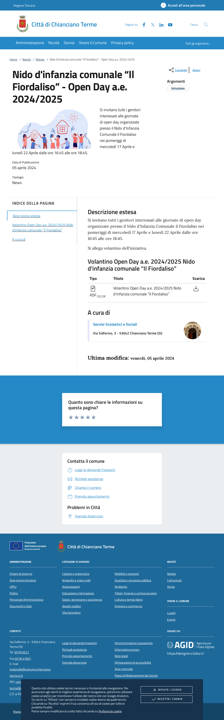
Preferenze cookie (110, 711)
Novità (26, 59)
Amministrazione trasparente (134, 643)
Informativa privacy (127, 649)
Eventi (171, 619)
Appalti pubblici (71, 606)
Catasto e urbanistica (75, 573)
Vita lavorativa (71, 612)
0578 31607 (23, 658)
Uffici (13, 586)
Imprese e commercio (128, 606)
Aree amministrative (23, 580)
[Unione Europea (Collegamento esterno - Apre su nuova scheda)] (29, 547)
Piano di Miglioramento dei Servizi (136, 675)
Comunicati (174, 580)
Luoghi (171, 613)
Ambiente (121, 586)
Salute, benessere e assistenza (82, 599)
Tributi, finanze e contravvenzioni (136, 593)
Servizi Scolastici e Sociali (115, 324)
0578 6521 (21, 652)
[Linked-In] (159, 24)
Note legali (121, 656)
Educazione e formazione (78, 593)
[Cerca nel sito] (205, 24)
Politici (14, 593)
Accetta (166, 699)
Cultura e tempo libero (129, 599)
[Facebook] (142, 24)
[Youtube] (168, 24)
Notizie (40, 59)
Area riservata (124, 668)
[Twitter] (151, 24)
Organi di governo (21, 573)
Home (13, 59)
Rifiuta (166, 689)
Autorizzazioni (71, 586)
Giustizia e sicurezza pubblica (133, 580)
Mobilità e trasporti (127, 573)
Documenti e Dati (21, 606)
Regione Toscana (24, 5)
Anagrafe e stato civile (76, 580)
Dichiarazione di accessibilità (133, 662)
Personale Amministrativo (26, 599)
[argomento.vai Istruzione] (178, 88)
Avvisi (171, 586)
